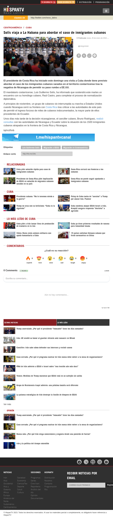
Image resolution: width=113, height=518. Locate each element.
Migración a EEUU (51, 147)
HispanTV (14, 9)
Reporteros (35, 486)
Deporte (20, 486)
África (6, 492)
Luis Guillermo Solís (30, 147)
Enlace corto (10, 154)
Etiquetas (8, 147)
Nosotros (48, 480)
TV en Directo (48, 2)
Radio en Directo (66, 2)
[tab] (30, 322)
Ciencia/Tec (22, 483)
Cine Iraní (35, 483)
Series (33, 480)
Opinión (34, 495)
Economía (21, 480)
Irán (5, 477)
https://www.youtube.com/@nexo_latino (49, 18)
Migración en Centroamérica (75, 147)
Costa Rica (51, 107)
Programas (35, 477)
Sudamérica (9, 503)
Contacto (48, 483)
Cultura (20, 492)
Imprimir (83, 46)
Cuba (29, 27)
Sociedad (21, 477)
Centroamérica (13, 27)
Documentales (37, 498)
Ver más (7, 404)
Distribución (85, 2)
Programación (102, 2)
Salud (19, 489)
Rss (46, 489)
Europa (7, 495)
